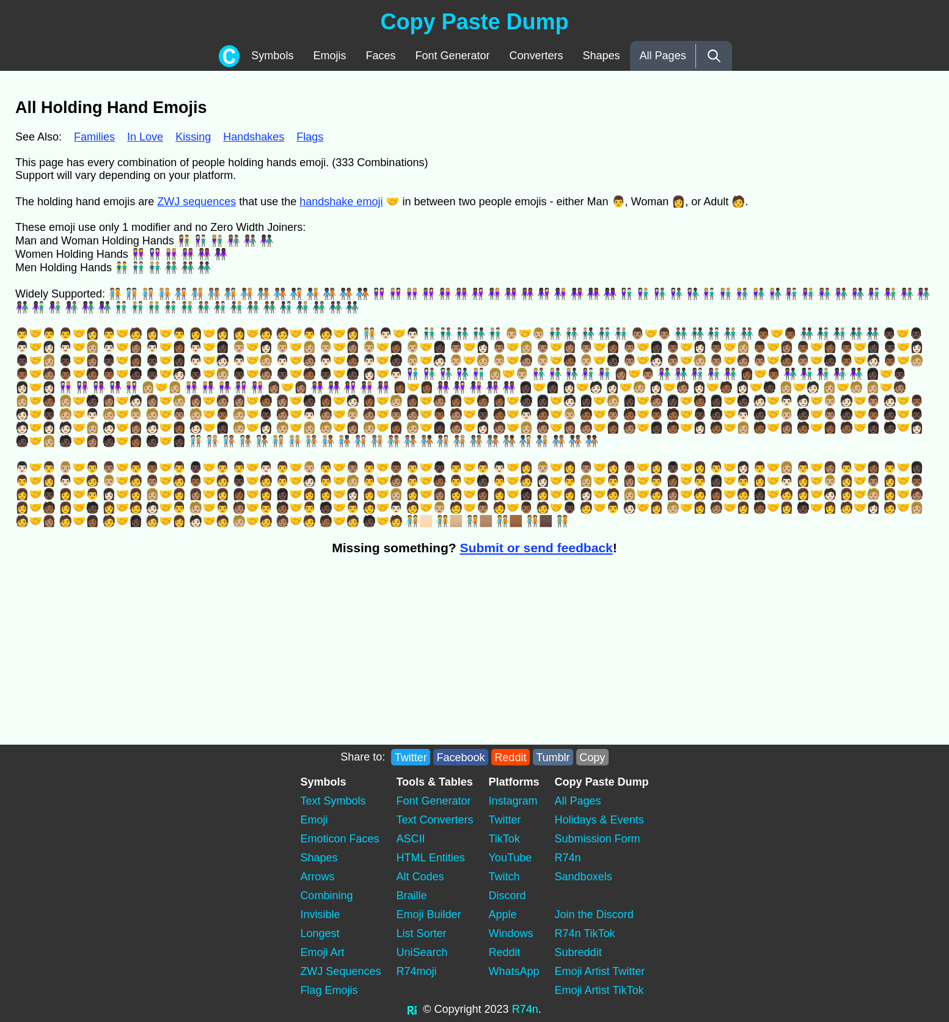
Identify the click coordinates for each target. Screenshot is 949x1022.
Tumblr (553, 757)
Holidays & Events (599, 820)
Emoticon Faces (339, 839)
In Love (145, 137)
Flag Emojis (328, 990)
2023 (497, 1009)
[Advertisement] (233, 656)
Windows (511, 933)
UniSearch (421, 952)
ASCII (410, 839)
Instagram (513, 801)
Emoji (314, 820)
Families (94, 137)
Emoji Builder (428, 914)
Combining (326, 895)
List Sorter (421, 933)
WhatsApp (514, 971)
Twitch (504, 877)
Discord (507, 895)
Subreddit (578, 952)
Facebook (461, 757)
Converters (536, 55)
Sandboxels (583, 877)
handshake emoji (341, 201)
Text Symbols (332, 801)
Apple (503, 914)
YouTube (510, 858)
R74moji (416, 971)
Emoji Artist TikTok (599, 990)
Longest (319, 933)
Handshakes (253, 137)
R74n (568, 858)
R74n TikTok (585, 933)
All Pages (663, 55)
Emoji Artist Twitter (600, 971)
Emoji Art (322, 952)
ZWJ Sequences (340, 971)
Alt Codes (420, 877)
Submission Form (597, 839)
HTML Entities (430, 858)
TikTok (504, 839)
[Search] (714, 56)
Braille (411, 895)
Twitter (411, 757)
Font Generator (452, 55)
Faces (380, 55)
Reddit (510, 757)
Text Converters (434, 820)
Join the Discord (594, 914)
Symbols (272, 55)
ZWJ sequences (196, 201)
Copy (592, 757)
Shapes (601, 55)
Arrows (317, 877)
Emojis (329, 55)
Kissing (193, 137)
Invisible (320, 914)
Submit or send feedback (536, 548)
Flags (309, 137)
